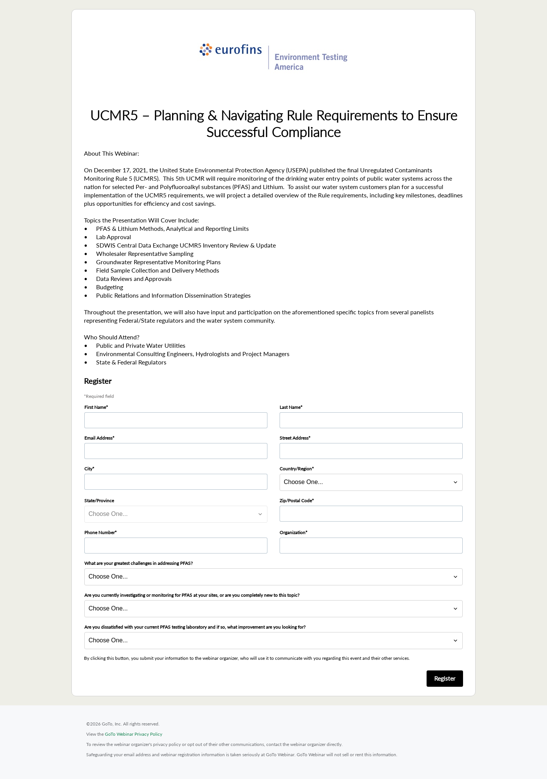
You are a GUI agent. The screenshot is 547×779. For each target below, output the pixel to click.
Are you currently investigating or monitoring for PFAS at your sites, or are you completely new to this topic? (191, 595)
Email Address (98, 438)
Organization (292, 532)
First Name (95, 407)
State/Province (99, 500)
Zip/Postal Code (296, 500)
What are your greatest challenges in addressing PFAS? (138, 563)
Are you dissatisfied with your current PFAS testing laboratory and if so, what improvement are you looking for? (194, 627)
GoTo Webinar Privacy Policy (133, 734)
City (88, 469)
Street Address (294, 438)
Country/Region (296, 469)
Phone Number (99, 532)
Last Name (290, 407)
